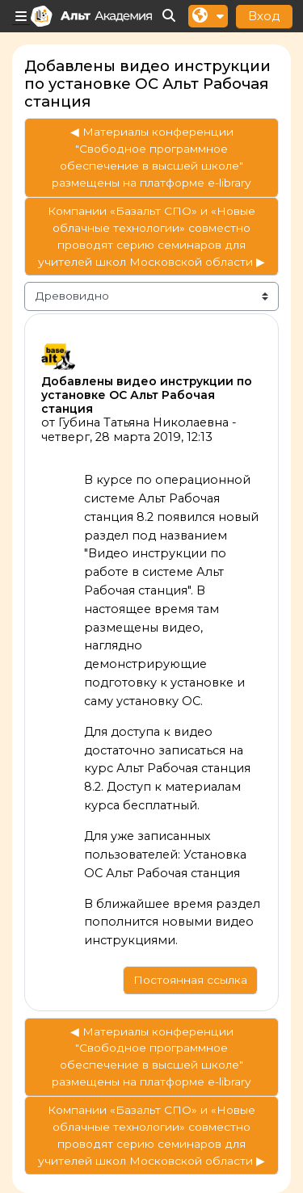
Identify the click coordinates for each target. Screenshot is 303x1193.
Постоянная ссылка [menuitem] (190, 979)
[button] (170, 16)
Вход (264, 15)
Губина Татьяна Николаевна (143, 422)
